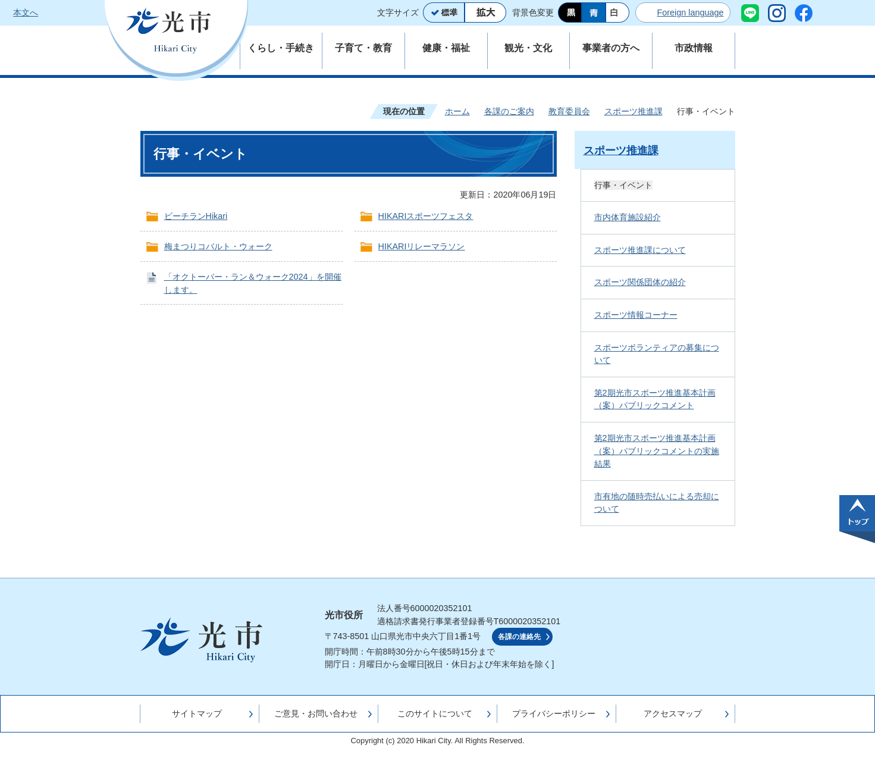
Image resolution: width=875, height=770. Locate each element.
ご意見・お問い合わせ (315, 713)
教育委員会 (569, 111)
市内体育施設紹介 (627, 217)
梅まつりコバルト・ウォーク (218, 246)
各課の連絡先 (519, 636)
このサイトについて (434, 713)
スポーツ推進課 (633, 111)
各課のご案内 (509, 111)
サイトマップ (197, 713)
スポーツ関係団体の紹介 (640, 282)
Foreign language (690, 12)
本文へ (25, 12)
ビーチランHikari (196, 216)
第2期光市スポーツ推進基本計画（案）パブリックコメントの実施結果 (656, 450)
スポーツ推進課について (640, 250)
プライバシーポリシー (553, 713)
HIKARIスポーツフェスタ (425, 216)
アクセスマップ (673, 713)
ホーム (457, 111)
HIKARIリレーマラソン (421, 246)
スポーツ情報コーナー (636, 315)
